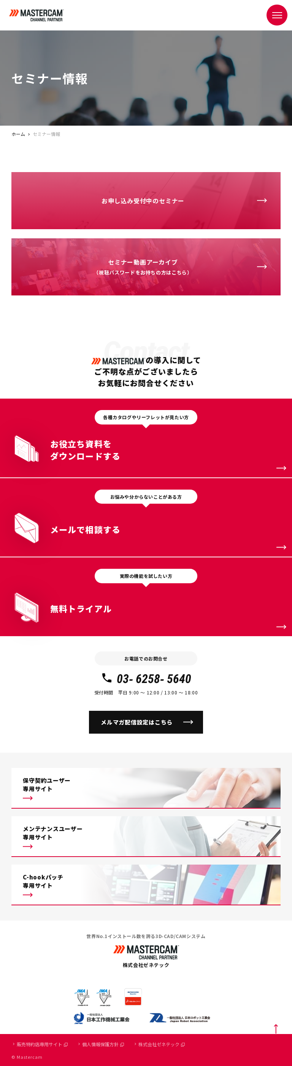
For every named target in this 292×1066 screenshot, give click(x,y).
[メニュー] (277, 15)
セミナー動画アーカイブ (143, 267)
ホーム (18, 134)
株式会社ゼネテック (161, 1044)
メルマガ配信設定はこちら (137, 722)
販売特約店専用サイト (42, 1044)
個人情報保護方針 (103, 1044)
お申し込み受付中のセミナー (143, 200)
